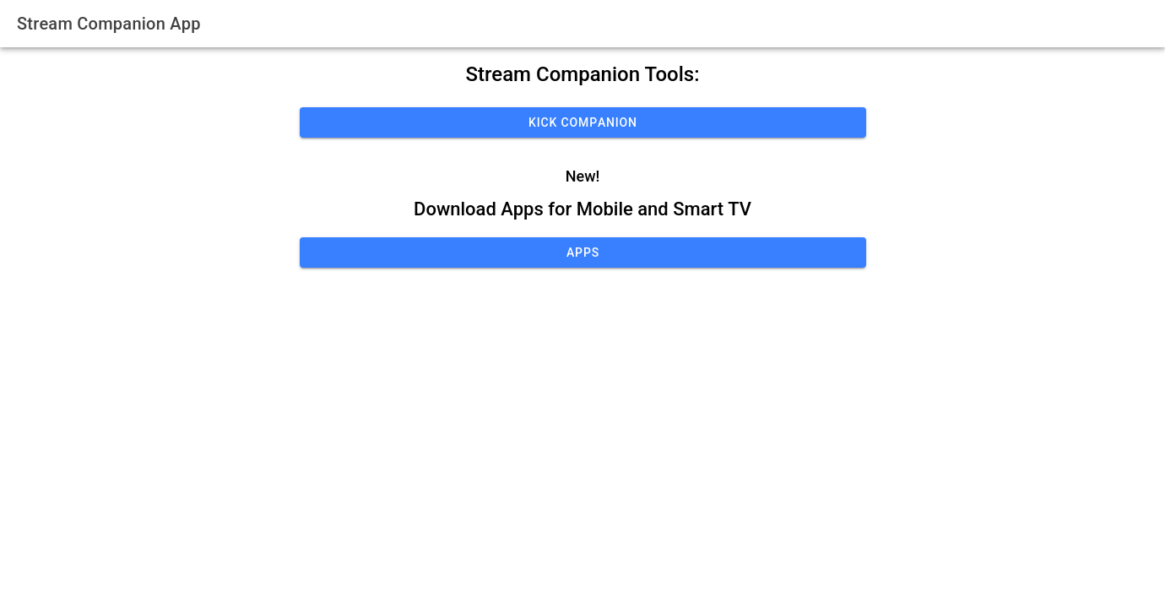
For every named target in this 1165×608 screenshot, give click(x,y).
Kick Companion (582, 122)
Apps (582, 252)
